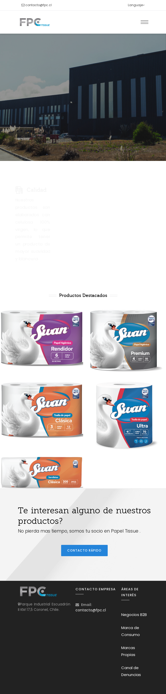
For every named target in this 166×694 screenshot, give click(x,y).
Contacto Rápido (84, 550)
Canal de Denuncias (131, 671)
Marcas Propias (128, 651)
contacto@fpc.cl (38, 5)
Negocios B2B (134, 614)
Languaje (136, 5)
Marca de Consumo (130, 631)
